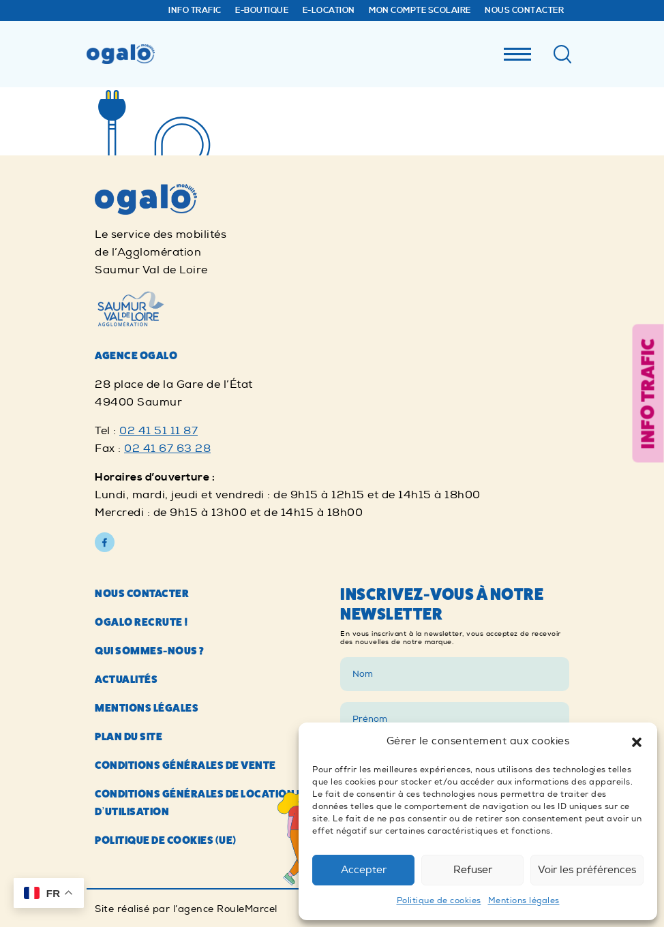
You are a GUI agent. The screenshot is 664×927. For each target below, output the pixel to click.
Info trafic (195, 10)
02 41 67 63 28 (167, 448)
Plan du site (128, 736)
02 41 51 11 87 (158, 431)
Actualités (126, 679)
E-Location (329, 10)
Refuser (472, 870)
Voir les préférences (587, 870)
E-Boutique (261, 10)
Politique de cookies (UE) (166, 840)
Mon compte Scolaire (420, 10)
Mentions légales (524, 901)
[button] (637, 741)
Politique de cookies (439, 901)
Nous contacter (524, 10)
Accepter (364, 870)
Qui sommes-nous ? (150, 650)
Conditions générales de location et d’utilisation (202, 802)
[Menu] (517, 50)
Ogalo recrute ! (142, 622)
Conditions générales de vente (185, 765)
